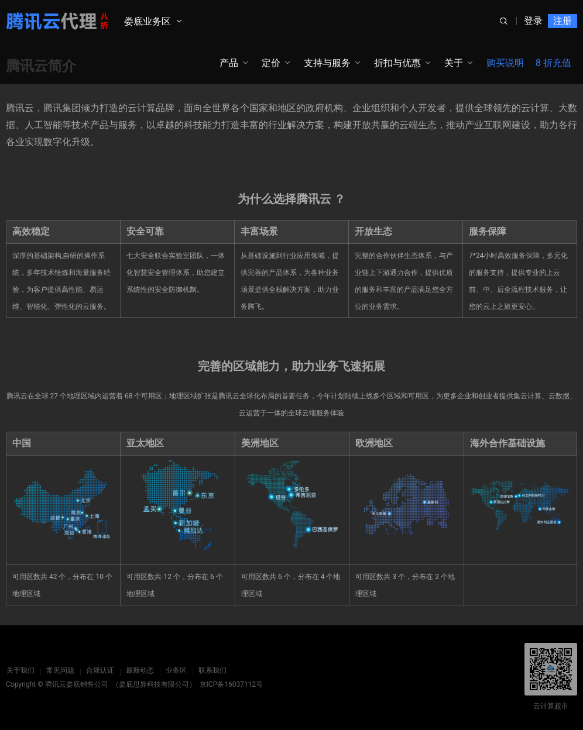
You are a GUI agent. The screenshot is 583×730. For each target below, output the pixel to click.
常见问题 (60, 670)
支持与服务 (327, 62)
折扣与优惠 (397, 62)
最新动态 (139, 670)
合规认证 (99, 670)
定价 (271, 62)
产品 (229, 62)
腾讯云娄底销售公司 (76, 684)
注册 (562, 20)
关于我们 (20, 670)
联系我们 (212, 670)
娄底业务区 (147, 21)
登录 (533, 20)
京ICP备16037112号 (231, 684)
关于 (453, 62)
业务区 (175, 670)
